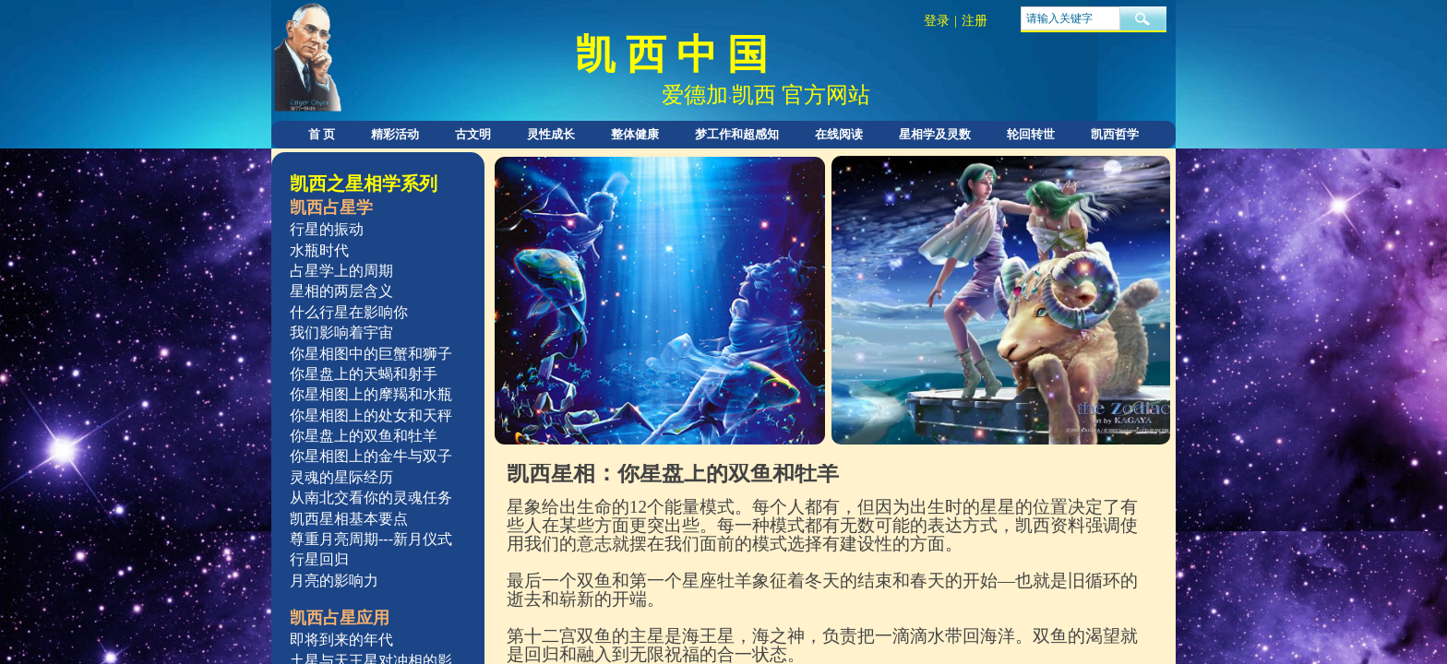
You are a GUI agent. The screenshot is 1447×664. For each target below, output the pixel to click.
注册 (974, 21)
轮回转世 (1031, 134)
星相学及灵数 (935, 134)
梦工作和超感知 (737, 134)
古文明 (473, 134)
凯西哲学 (1115, 134)
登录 (937, 21)
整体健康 (635, 134)
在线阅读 (839, 134)
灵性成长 (551, 134)
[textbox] (1070, 18)
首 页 (321, 134)
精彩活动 (395, 134)
